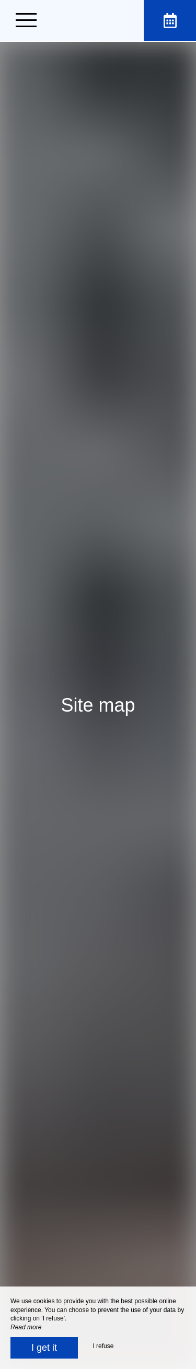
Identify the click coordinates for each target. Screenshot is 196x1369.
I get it (44, 1347)
